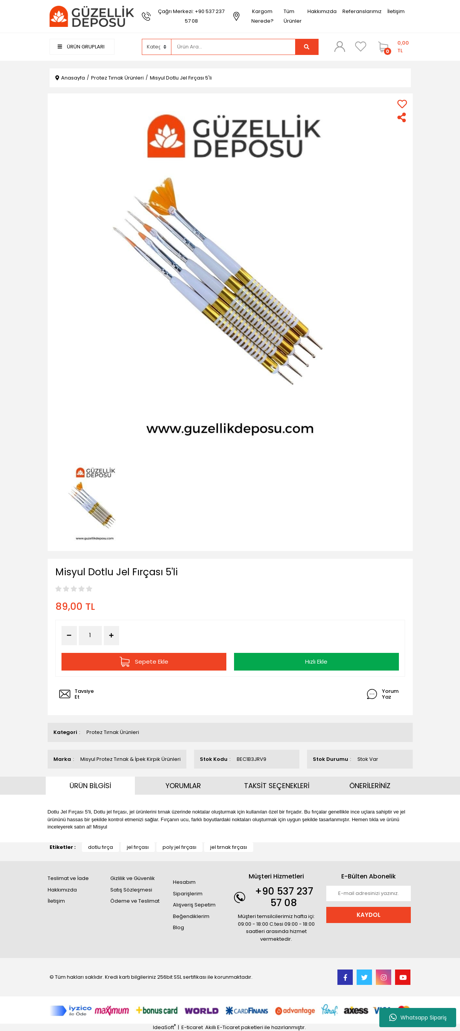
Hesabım (184, 882)
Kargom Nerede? (262, 16)
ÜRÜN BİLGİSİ (90, 785)
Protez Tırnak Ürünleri (112, 732)
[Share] (402, 117)
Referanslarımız (362, 11)
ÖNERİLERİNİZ (369, 785)
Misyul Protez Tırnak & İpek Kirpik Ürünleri (130, 759)
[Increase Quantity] (111, 635)
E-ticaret (192, 1027)
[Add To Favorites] (402, 104)
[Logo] (92, 16)
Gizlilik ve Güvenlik (132, 878)
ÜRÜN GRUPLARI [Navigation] (81, 46)
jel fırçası (138, 847)
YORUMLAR (183, 785)
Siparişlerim (188, 893)
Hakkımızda (322, 11)
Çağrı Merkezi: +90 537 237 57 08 (191, 16)
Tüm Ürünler (293, 16)
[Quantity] (90, 635)
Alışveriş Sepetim (194, 904)
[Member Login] (339, 46)
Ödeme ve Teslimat (134, 901)
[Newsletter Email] (368, 893)
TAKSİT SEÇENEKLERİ (276, 785)
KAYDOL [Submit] (368, 915)
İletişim (396, 11)
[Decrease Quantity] (69, 635)
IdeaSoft (164, 1027)
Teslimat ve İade (68, 878)
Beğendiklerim (191, 916)
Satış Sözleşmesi (131, 889)
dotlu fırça (100, 847)
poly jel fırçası (179, 847)
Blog (178, 927)
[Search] (233, 47)
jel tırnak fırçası (228, 847)
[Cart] (392, 47)
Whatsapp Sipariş (418, 1017)
